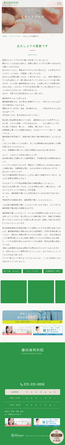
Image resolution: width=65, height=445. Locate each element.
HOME (4, 36)
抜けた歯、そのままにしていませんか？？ (13, 271)
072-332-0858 (34, 384)
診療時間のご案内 (53, 271)
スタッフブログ (15, 36)
